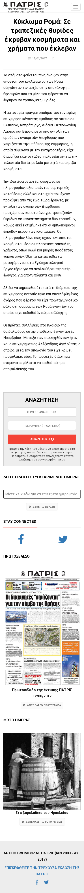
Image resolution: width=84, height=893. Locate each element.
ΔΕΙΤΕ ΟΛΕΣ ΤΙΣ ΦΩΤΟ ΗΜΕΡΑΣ (42, 821)
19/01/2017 (39, 58)
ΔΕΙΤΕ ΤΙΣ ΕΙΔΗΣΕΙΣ (42, 506)
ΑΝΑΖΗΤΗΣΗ (42, 439)
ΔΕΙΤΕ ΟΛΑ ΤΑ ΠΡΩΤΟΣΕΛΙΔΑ (42, 705)
